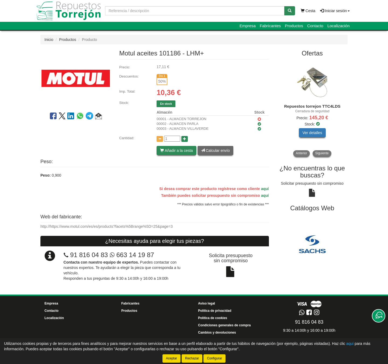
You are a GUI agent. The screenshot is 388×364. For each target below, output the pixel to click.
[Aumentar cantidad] (184, 139)
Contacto (315, 25)
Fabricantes (270, 25)
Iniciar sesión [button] (335, 11)
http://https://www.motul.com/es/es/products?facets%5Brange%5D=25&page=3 (106, 226)
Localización (338, 25)
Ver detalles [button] (312, 133)
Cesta (308, 11)
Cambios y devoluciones (217, 332)
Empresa (248, 25)
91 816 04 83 (89, 254)
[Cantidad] (172, 139)
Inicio (48, 39)
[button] (98, 117)
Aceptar (171, 358)
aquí (265, 189)
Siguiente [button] (322, 153)
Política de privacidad (214, 311)
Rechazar (192, 358)
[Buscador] (195, 10)
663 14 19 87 (132, 254)
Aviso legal (206, 303)
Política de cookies (212, 318)
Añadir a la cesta (176, 150)
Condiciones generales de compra (224, 325)
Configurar (214, 358)
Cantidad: (126, 138)
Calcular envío (215, 150)
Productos (294, 25)
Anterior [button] (301, 153)
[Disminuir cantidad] (160, 139)
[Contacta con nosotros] (378, 316)
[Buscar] (289, 10)
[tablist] (312, 109)
